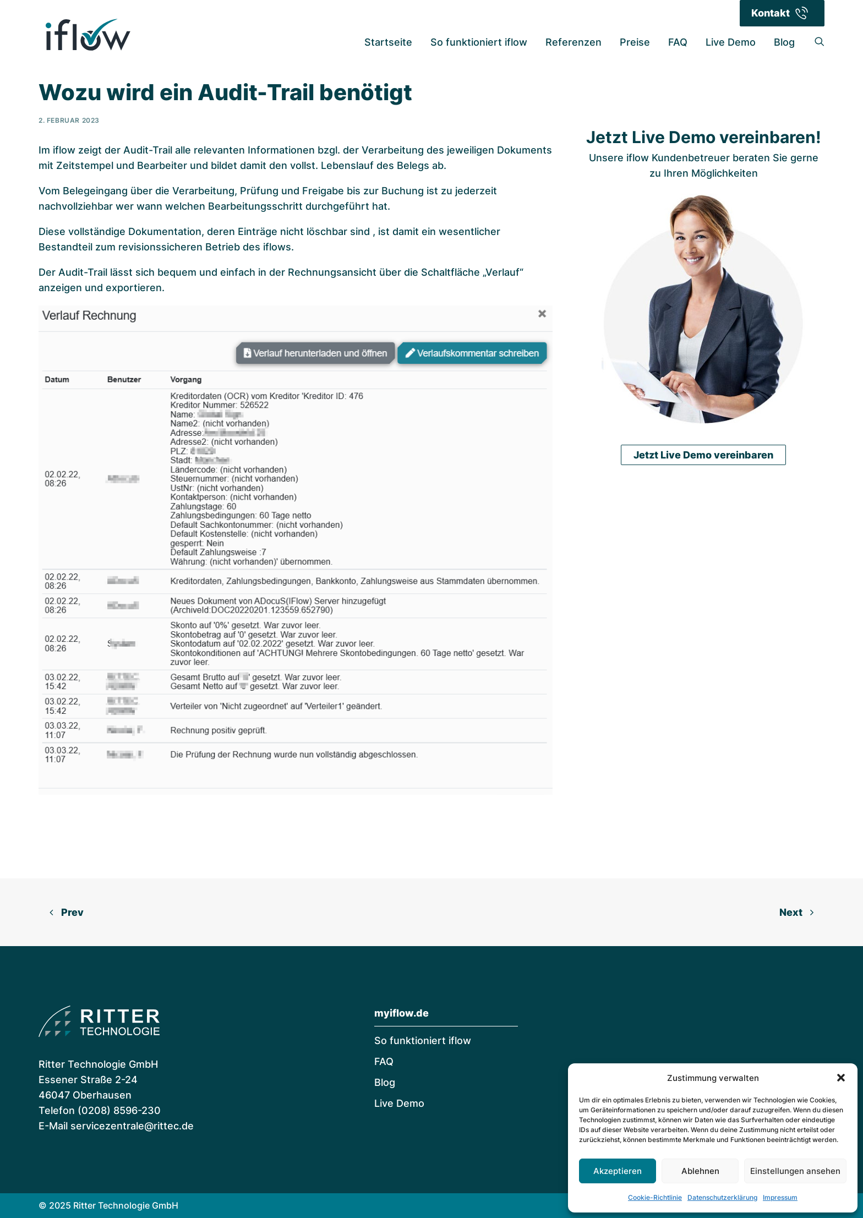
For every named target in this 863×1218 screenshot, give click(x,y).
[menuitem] (388, 42)
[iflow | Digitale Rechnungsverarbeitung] (87, 34)
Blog (784, 42)
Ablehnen (700, 1171)
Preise (635, 42)
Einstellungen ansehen (795, 1171)
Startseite (388, 42)
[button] (840, 1077)
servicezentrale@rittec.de (132, 1126)
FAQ (677, 42)
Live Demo (731, 42)
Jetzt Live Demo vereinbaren (703, 425)
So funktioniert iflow (478, 42)
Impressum (780, 1197)
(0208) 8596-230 (119, 1110)
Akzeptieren (617, 1171)
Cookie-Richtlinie (655, 1197)
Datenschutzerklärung (722, 1197)
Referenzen (573, 42)
